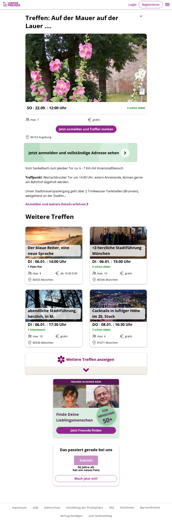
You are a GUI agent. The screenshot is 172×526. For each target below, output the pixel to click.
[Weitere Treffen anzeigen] (86, 364)
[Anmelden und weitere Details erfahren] (57, 204)
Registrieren (151, 4)
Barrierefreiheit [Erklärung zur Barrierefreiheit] (150, 507)
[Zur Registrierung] (12, 4)
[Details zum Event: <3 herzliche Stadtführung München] (118, 255)
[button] (167, 4)
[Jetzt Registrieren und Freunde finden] (86, 408)
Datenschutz (52, 507)
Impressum (19, 507)
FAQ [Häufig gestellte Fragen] (111, 507)
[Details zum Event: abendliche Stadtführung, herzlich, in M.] (53, 318)
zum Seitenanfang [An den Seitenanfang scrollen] (100, 516)
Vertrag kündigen (71, 516)
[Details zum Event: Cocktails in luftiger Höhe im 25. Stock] (118, 318)
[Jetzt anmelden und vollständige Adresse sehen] (80, 152)
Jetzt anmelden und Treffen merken (86, 129)
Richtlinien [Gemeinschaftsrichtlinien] (127, 507)
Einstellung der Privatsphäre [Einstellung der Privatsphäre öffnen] (84, 507)
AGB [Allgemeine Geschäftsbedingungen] (35, 507)
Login (132, 4)
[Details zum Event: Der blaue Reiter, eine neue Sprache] (53, 255)
